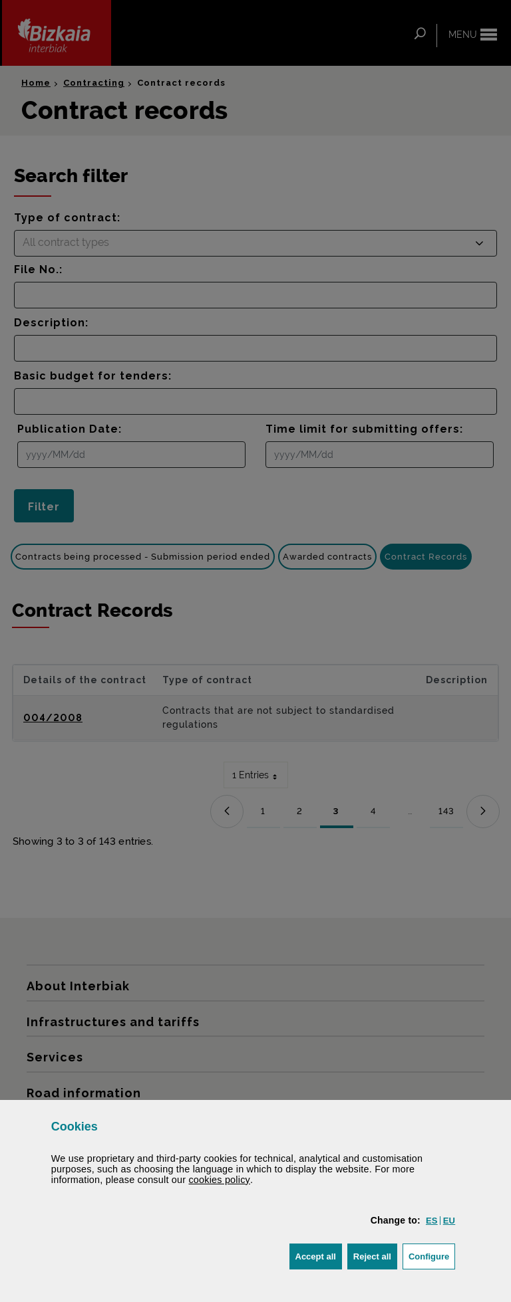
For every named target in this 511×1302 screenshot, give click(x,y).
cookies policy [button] (219, 1179)
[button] (432, 1220)
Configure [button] (432, 1255)
